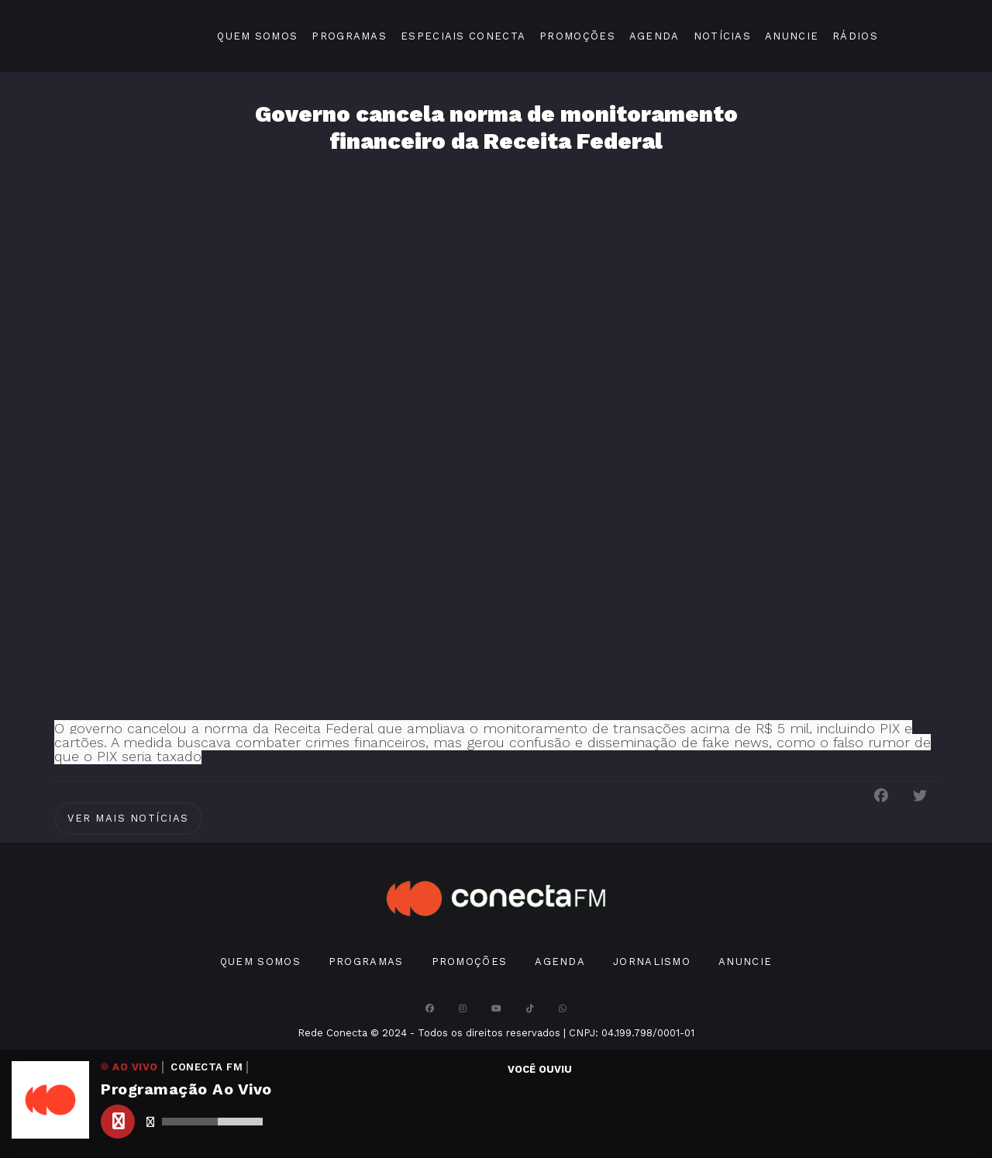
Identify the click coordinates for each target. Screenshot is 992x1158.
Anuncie (791, 36)
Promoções (577, 36)
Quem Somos (257, 36)
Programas (349, 36)
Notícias (722, 36)
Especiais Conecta (463, 36)
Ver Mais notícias (128, 818)
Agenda (654, 36)
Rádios (855, 36)
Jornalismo (652, 961)
